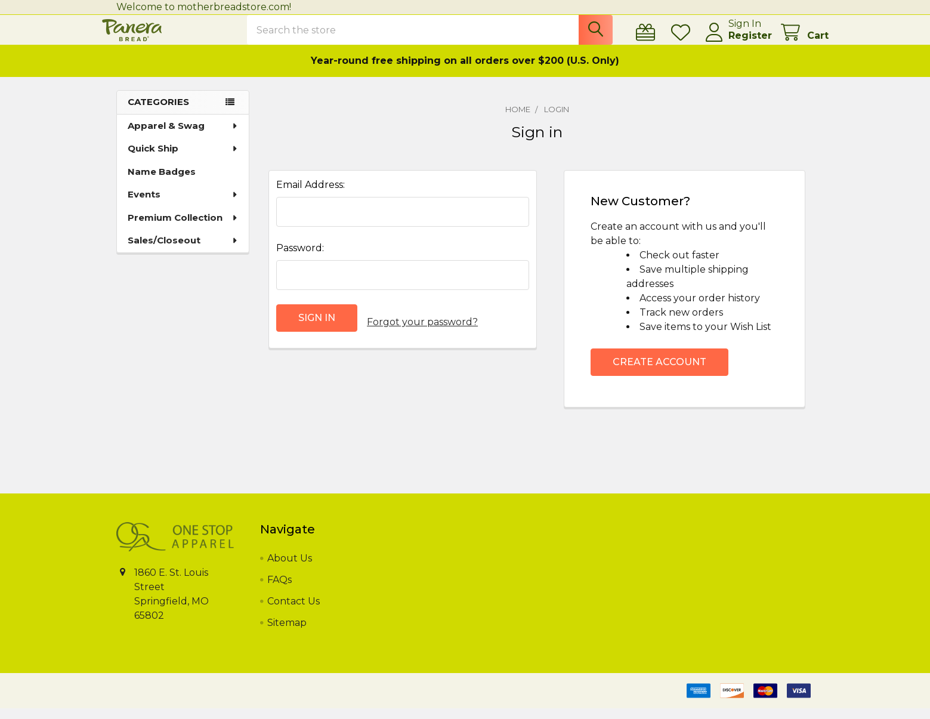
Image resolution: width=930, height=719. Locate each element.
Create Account (659, 372)
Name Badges (162, 182)
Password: (300, 258)
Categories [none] (158, 112)
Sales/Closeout (183, 251)
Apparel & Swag (183, 136)
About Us (289, 569)
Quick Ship (183, 159)
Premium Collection (183, 228)
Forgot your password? (422, 328)
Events (183, 205)
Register (736, 42)
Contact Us (293, 612)
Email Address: (310, 195)
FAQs (279, 590)
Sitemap (287, 633)
